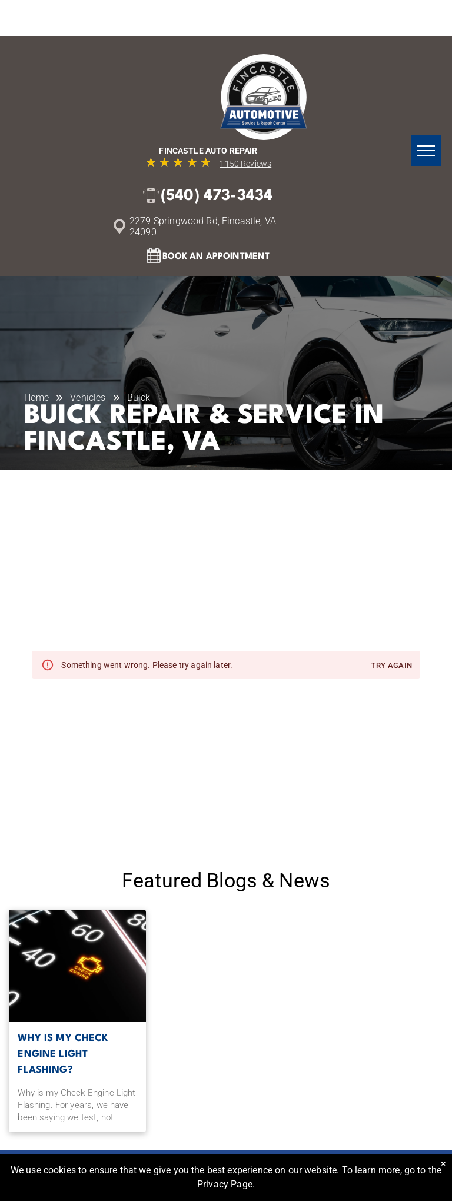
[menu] (426, 150)
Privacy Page (224, 1184)
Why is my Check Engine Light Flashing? (63, 1054)
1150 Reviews (245, 163)
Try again (391, 666)
